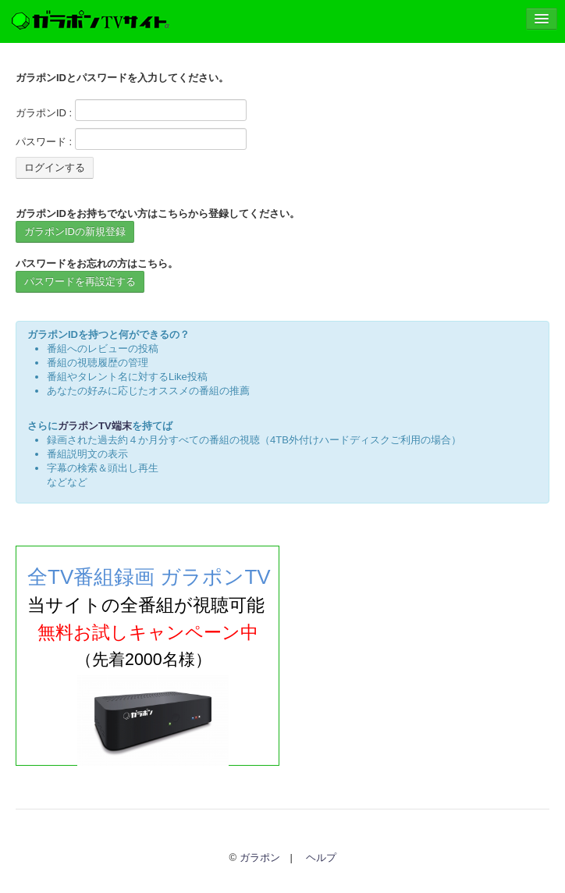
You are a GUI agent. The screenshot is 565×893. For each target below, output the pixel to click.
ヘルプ (321, 857)
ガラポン (260, 857)
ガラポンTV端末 (95, 426)
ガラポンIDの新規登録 (75, 231)
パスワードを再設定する (80, 281)
